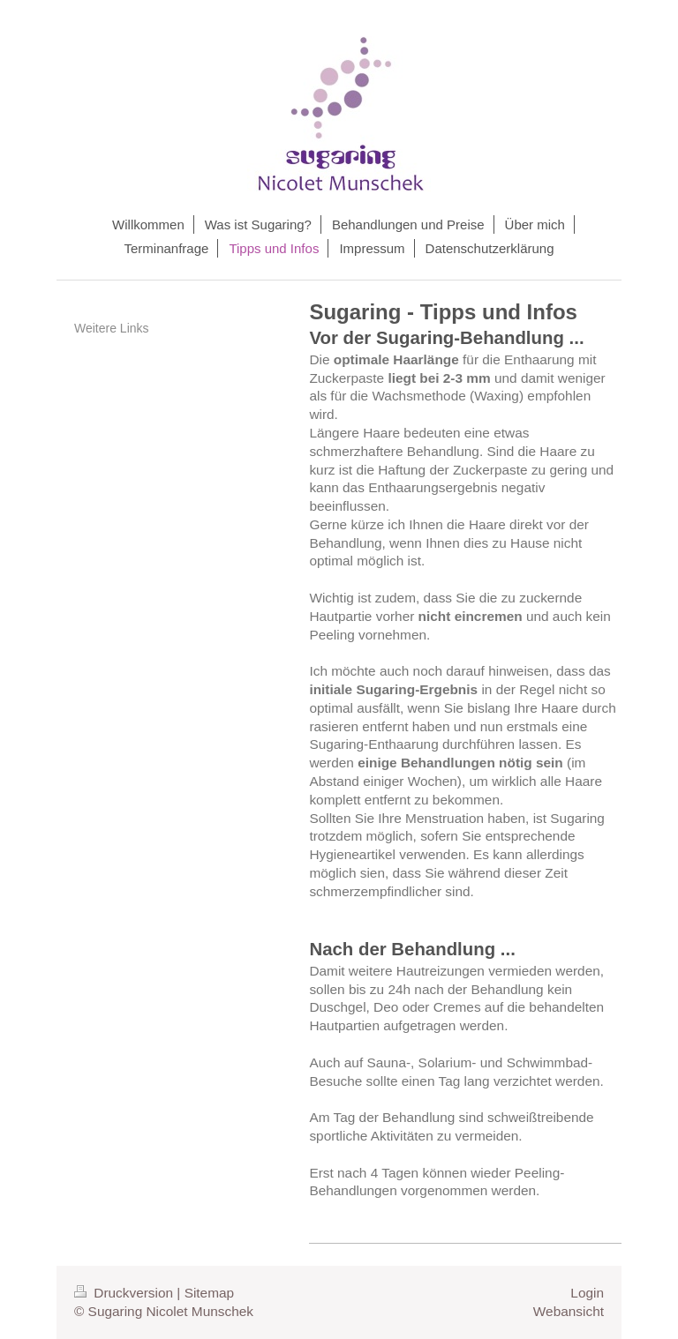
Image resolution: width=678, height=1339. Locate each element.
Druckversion (125, 1292)
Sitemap (209, 1292)
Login (587, 1292)
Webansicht (568, 1311)
